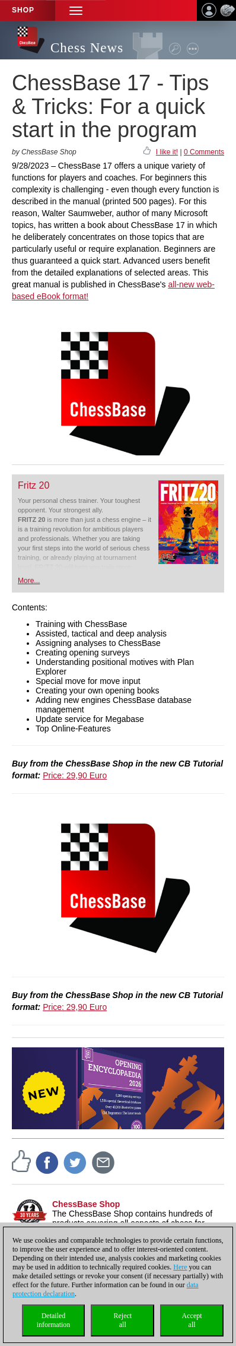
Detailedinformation (54, 1320)
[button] (76, 10)
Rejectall (122, 1320)
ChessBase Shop (86, 1204)
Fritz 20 (33, 485)
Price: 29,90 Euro (75, 775)
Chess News (86, 47)
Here (180, 1267)
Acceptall (192, 1320)
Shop (23, 10)
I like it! (167, 152)
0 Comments (204, 152)
